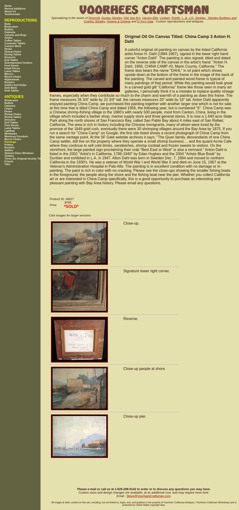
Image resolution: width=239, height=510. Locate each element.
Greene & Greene (119, 21)
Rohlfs (176, 18)
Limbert (165, 18)
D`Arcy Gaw (145, 21)
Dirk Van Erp (132, 18)
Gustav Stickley (111, 18)
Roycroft (94, 18)
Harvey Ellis (150, 18)
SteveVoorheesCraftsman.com (148, 496)
